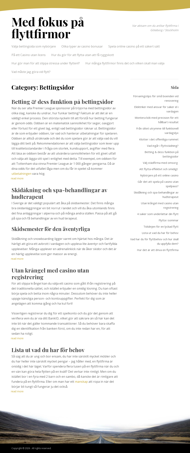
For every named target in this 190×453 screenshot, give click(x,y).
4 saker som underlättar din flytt (157, 214)
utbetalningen (21, 174)
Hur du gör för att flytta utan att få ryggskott (82, 55)
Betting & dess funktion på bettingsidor (62, 101)
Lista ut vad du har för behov (48, 350)
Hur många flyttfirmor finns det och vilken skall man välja (124, 63)
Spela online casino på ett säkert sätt (134, 46)
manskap (81, 382)
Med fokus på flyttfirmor (48, 27)
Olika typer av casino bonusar (82, 46)
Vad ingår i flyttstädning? (162, 145)
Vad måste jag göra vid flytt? (31, 72)
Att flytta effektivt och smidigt (158, 169)
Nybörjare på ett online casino (159, 175)
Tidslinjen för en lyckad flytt (160, 226)
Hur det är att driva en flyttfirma (157, 250)
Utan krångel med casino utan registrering (50, 274)
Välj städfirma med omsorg (160, 163)
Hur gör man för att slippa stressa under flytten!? (46, 63)
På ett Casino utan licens (29, 55)
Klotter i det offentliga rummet (158, 139)
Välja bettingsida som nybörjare (34, 46)
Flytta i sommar (168, 220)
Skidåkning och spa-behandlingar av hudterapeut (59, 193)
